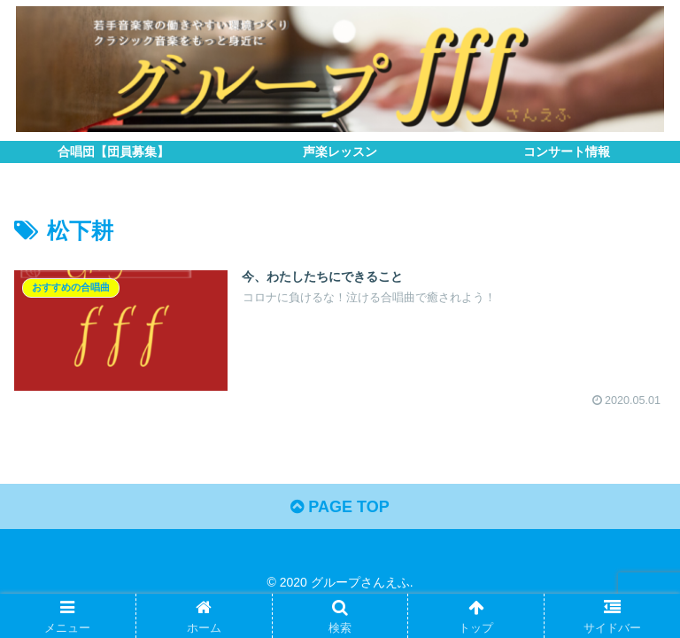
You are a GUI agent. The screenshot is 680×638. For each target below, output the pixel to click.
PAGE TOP (339, 507)
